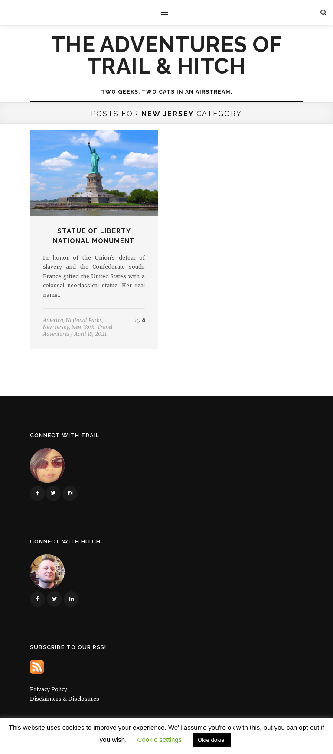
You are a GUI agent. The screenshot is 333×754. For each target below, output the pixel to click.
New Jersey (56, 327)
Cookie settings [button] (159, 739)
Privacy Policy (48, 689)
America (53, 320)
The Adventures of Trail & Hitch (166, 55)
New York (83, 327)
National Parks (84, 320)
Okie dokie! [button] (212, 740)
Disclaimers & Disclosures (64, 699)
